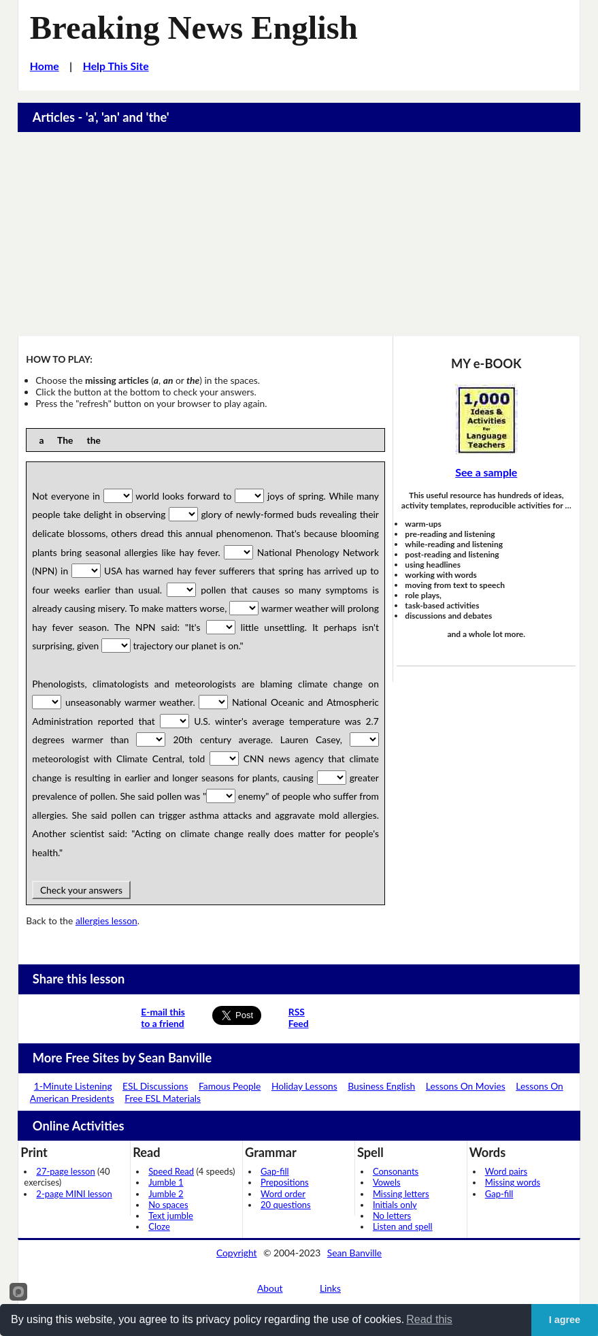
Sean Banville (354, 1252)
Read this (429, 1319)
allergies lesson (106, 920)
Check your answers (80, 890)
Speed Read (171, 1171)
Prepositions (285, 1182)
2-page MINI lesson (74, 1193)
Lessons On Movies (465, 1086)
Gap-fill (275, 1171)
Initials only (395, 1204)
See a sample (486, 472)
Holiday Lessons (304, 1086)
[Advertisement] (299, 234)
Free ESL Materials (162, 1098)
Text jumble (170, 1215)
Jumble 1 (165, 1182)
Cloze (159, 1226)
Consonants (395, 1171)
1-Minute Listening (73, 1086)
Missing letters (401, 1193)
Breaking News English (194, 28)
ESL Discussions (155, 1086)
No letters (392, 1215)
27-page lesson (65, 1171)
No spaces (168, 1204)
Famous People (230, 1086)
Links (330, 1288)
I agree (564, 1319)
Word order (283, 1193)
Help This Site (116, 65)
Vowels (387, 1182)
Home (44, 65)
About (270, 1288)
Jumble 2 (165, 1193)
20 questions (286, 1204)
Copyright (236, 1252)
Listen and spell (403, 1226)
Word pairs (506, 1171)
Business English (381, 1086)
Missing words (512, 1182)
